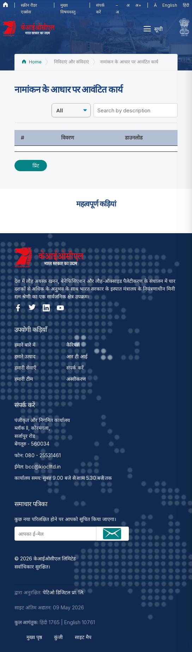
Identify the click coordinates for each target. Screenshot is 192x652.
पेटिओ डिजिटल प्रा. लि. (63, 592)
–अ (117, 8)
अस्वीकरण (76, 379)
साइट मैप (83, 637)
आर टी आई (77, 356)
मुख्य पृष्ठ (34, 637)
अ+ (138, 5)
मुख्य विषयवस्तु (68, 8)
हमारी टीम (23, 379)
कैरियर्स (73, 345)
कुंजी (58, 637)
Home (32, 61)
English (169, 5)
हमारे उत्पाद (24, 356)
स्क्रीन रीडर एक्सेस (29, 8)
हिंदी (186, 5)
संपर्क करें (100, 8)
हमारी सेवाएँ (25, 368)
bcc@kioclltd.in (43, 467)
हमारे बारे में (24, 345)
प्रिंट (36, 165)
